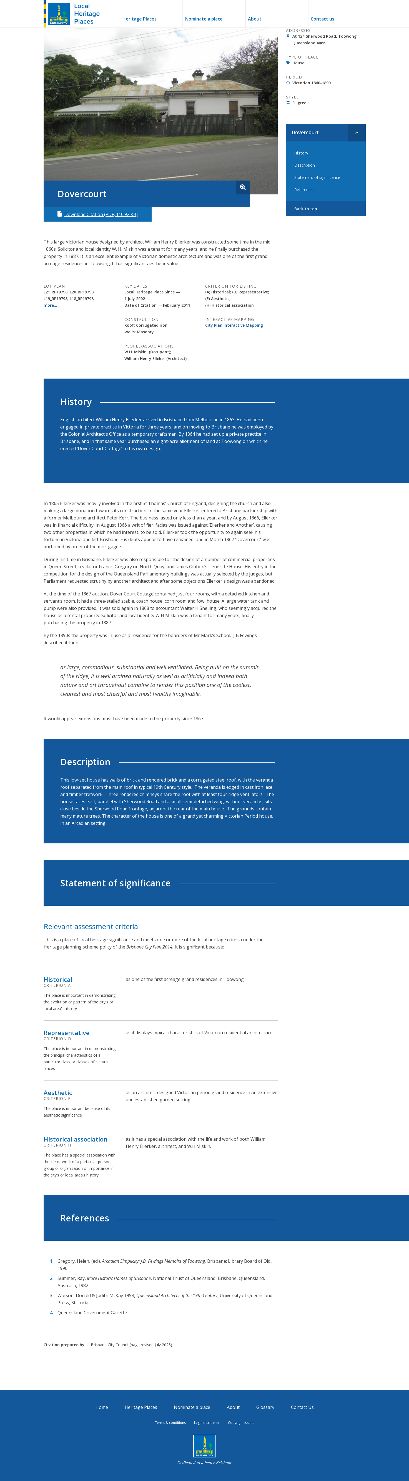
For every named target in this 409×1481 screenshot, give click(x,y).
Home (102, 1407)
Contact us (322, 19)
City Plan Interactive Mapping (234, 325)
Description (304, 164)
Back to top (305, 208)
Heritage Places (139, 19)
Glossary (265, 1407)
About (255, 19)
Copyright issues (241, 1422)
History (301, 152)
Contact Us (302, 1407)
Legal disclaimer (207, 1422)
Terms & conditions (170, 1422)
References (304, 188)
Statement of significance (317, 176)
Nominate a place (204, 19)
